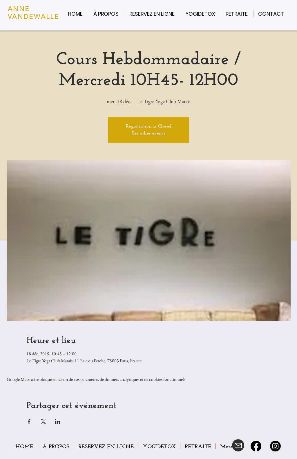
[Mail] (238, 445)
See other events (148, 133)
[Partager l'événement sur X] (43, 421)
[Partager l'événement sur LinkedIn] (57, 421)
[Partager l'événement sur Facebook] (29, 421)
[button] (107, 13)
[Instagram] (275, 446)
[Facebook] (256, 446)
